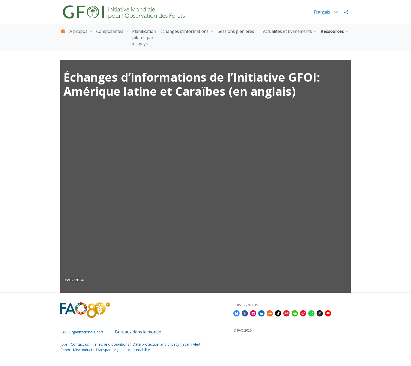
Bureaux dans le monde (138, 332)
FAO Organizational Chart (81, 332)
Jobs (64, 344)
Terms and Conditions (110, 344)
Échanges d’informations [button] (185, 31)
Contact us (80, 344)
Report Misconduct (76, 349)
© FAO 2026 (242, 330)
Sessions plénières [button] (236, 31)
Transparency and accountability (122, 349)
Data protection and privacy (155, 344)
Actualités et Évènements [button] (288, 31)
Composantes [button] (110, 31)
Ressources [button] (333, 31)
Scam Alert (191, 344)
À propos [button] (78, 31)
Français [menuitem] (322, 12)
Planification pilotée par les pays (144, 37)
